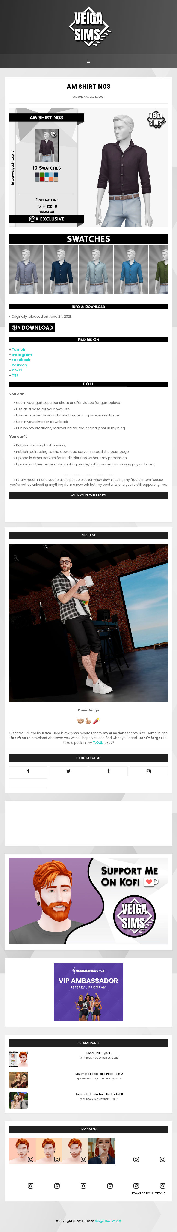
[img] (22, 1151)
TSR (15, 375)
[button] (101, 1151)
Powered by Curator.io (148, 1193)
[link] (30, 1159)
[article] (22, 1151)
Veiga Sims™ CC (108, 1221)
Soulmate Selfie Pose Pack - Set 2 (99, 1074)
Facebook (21, 359)
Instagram (22, 354)
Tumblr (19, 349)
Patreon (19, 365)
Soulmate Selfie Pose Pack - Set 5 (99, 1094)
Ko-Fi (17, 370)
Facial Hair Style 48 (99, 1053)
